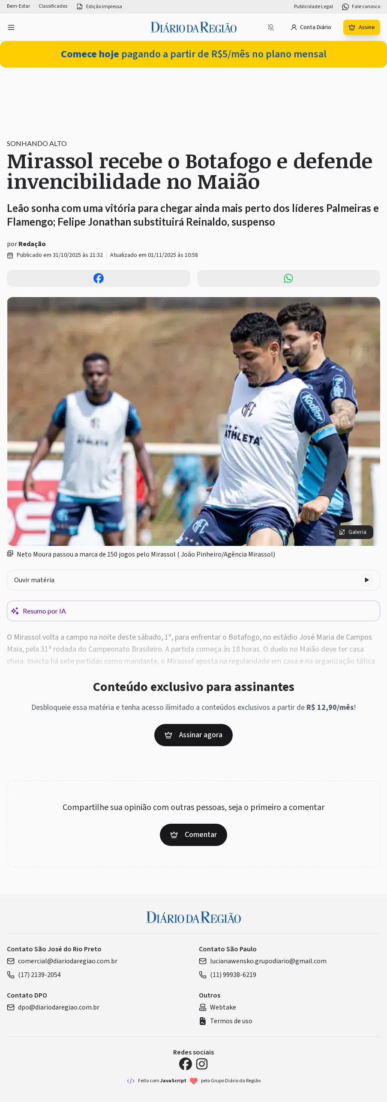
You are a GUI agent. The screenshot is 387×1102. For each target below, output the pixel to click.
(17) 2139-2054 (34, 975)
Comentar (193, 834)
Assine (361, 27)
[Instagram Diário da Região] (201, 1063)
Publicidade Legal (313, 6)
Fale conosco (361, 7)
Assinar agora (193, 735)
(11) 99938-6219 (227, 975)
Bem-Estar (18, 6)
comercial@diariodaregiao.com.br (62, 961)
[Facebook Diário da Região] (185, 1063)
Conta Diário (311, 27)
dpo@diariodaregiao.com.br (53, 1007)
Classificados (53, 6)
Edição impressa (99, 7)
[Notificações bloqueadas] (271, 27)
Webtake (217, 1007)
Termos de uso (225, 1021)
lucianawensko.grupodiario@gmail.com (263, 961)
